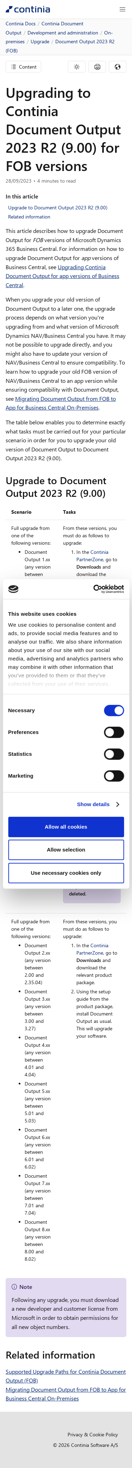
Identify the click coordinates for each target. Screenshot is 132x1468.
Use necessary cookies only (66, 873)
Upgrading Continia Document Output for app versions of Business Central (62, 276)
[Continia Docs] (28, 9)
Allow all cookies (66, 827)
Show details (93, 804)
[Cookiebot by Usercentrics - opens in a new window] (94, 589)
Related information (29, 216)
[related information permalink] (99, 1354)
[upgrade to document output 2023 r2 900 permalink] (110, 493)
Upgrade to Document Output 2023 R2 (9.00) (57, 207)
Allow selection (66, 850)
